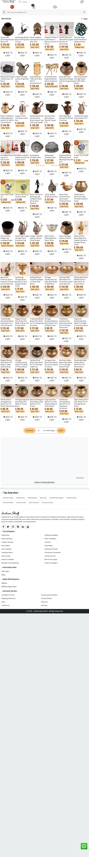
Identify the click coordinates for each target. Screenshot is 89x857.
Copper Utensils (7, 542)
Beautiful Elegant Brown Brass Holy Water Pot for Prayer (37, 403)
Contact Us (5, 605)
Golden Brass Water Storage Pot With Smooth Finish (81, 198)
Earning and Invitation (49, 595)
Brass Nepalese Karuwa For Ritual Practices (66, 118)
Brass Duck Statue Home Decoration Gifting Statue (65, 198)
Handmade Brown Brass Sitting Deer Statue (22, 39)
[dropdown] (4, 12)
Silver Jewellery (50, 539)
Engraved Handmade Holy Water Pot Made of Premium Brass (81, 322)
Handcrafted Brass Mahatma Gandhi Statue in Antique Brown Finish (80, 240)
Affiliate (4, 583)
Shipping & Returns (8, 598)
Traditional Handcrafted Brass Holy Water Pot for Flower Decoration (65, 323)
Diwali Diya (5, 535)
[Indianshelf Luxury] (23, 1)
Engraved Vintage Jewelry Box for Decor (7, 79)
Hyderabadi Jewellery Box (35, 156)
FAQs (3, 602)
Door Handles (6, 549)
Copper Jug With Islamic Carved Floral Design (36, 238)
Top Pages (5, 571)
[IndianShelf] (8, 1)
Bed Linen (43, 498)
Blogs (3, 575)
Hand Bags (49, 545)
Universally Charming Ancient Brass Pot (8, 39)
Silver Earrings (6, 539)
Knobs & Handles (7, 559)
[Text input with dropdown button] (46, 12)
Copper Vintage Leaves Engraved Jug (21, 79)
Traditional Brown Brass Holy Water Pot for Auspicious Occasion (37, 322)
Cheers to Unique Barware (44, 482)
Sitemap (44, 605)
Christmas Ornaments (53, 552)
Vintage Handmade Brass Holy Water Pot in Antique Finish (51, 322)
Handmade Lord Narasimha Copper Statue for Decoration (66, 40)
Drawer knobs (21, 502)
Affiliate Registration (9, 586)
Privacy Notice (46, 598)
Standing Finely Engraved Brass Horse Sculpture (51, 79)
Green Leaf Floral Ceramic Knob (21, 196)
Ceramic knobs (50, 556)
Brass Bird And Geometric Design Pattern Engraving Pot (66, 80)
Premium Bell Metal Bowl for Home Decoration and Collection (66, 280)
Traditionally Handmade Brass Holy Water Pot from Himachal (7, 322)
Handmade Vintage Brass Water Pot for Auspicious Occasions (64, 404)
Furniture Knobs (47, 502)
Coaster (48, 542)
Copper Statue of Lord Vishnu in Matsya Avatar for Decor (52, 40)
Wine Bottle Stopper (57, 498)
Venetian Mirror (7, 552)
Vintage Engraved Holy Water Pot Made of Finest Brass (22, 403)
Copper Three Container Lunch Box (21, 118)
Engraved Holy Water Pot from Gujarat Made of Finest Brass (51, 403)
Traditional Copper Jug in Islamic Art (81, 117)
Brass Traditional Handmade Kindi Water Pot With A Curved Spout (7, 119)
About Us (44, 602)
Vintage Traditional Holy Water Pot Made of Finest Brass (21, 363)
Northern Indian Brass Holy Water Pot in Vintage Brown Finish (65, 363)
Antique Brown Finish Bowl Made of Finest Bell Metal (36, 280)
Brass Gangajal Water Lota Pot (65, 237)
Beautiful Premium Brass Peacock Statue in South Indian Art (8, 280)
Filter (84, 19)
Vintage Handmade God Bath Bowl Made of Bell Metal (51, 280)
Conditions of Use (8, 595)
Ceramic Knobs (8, 498)
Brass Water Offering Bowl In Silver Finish (51, 238)
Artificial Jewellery (51, 535)
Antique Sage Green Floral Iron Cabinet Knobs (80, 39)
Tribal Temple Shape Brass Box (51, 196)
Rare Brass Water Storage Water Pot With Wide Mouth (80, 80)
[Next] (61, 430)
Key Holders (5, 545)
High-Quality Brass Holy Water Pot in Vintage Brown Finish (81, 403)
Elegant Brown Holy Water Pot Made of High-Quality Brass (6, 363)
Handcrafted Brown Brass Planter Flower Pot (50, 119)
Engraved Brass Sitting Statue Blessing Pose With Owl (66, 158)
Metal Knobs (20, 498)
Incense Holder (8, 502)
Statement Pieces (51, 549)
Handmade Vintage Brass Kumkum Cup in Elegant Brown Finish (21, 281)
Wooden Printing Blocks (10, 563)
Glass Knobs (5, 556)
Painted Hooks (72, 498)
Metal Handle (32, 498)
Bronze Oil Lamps (51, 559)
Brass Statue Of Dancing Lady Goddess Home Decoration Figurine (36, 199)
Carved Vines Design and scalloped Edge (6, 238)
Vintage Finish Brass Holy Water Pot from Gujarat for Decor (51, 363)
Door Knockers (34, 502)
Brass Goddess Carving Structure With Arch (37, 39)
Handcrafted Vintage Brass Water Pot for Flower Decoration (8, 403)
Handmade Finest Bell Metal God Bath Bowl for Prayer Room (81, 280)
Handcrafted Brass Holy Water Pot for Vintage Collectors (36, 363)
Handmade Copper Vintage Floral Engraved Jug (22, 238)
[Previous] (30, 430)
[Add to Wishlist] (12, 27)
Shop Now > (80, 478)
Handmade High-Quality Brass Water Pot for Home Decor (80, 363)
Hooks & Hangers (51, 563)
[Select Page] (40, 430)
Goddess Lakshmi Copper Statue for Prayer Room (22, 157)
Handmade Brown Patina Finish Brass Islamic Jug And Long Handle (37, 119)
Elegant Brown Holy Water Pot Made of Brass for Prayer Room (22, 322)
